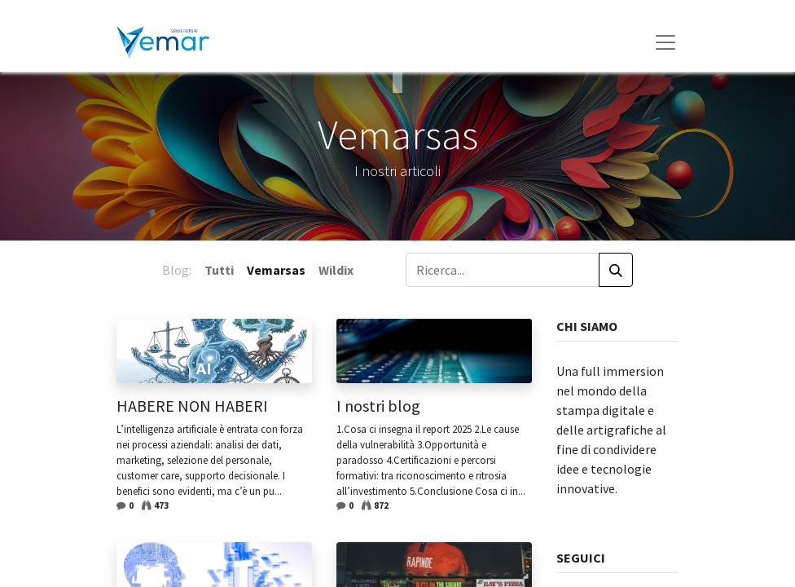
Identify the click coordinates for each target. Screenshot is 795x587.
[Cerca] (616, 270)
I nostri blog (378, 406)
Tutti (219, 270)
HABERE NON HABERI (192, 406)
